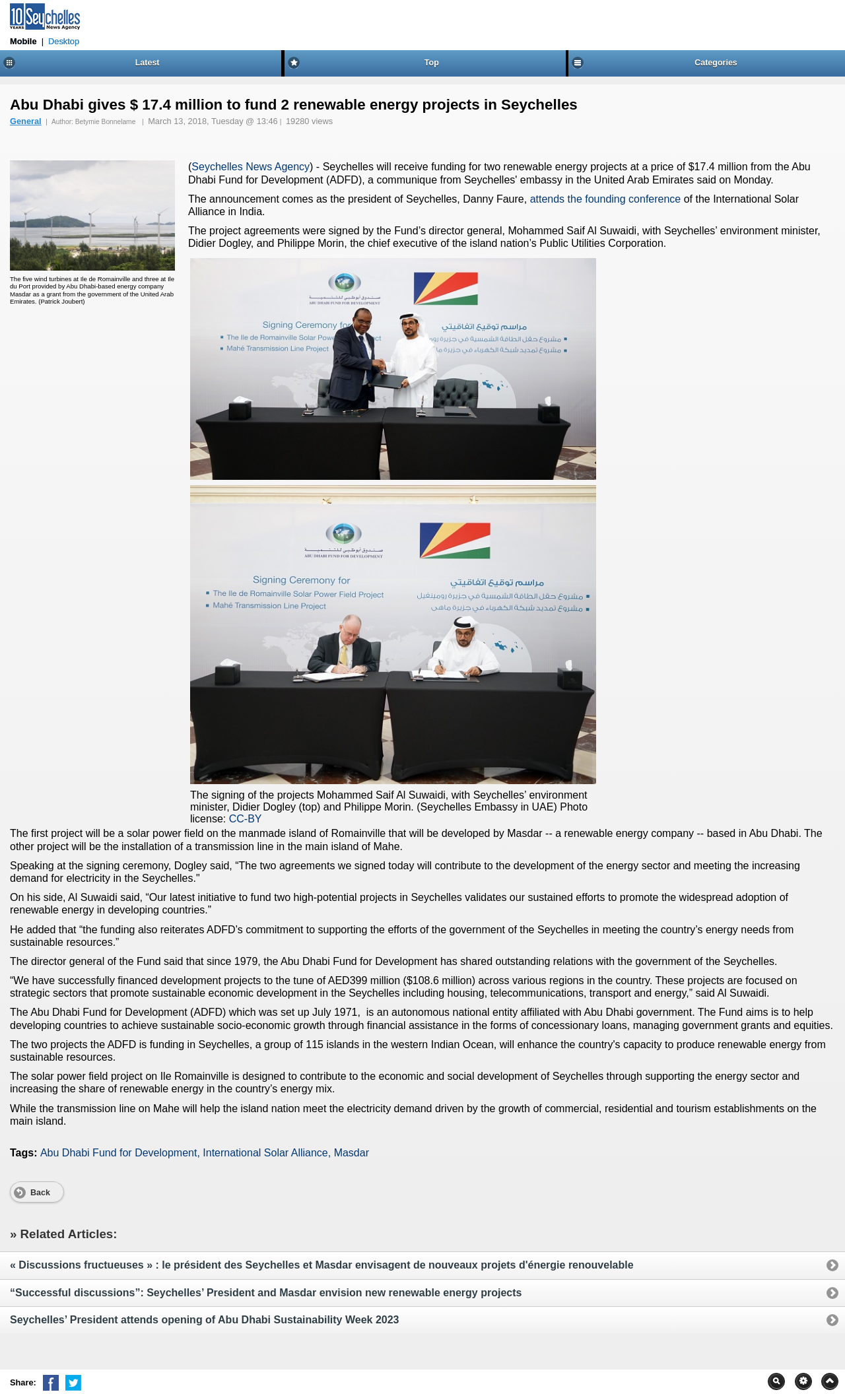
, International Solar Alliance (262, 1152)
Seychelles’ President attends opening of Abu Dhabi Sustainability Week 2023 (419, 1319)
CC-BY (245, 818)
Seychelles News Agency (250, 166)
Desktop (63, 41)
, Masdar (348, 1152)
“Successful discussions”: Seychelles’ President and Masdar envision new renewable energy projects (419, 1292)
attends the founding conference (605, 199)
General (26, 121)
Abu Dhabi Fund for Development (118, 1152)
